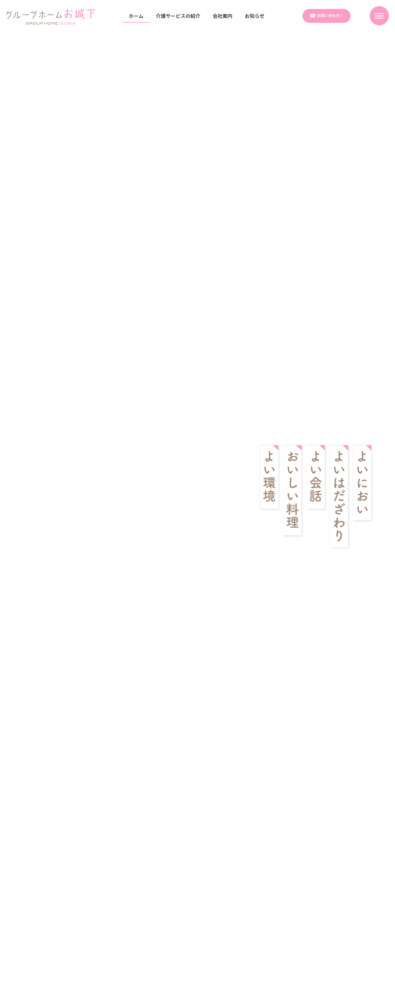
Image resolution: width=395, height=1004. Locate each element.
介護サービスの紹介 (178, 15)
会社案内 (222, 15)
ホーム (136, 15)
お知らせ (254, 15)
